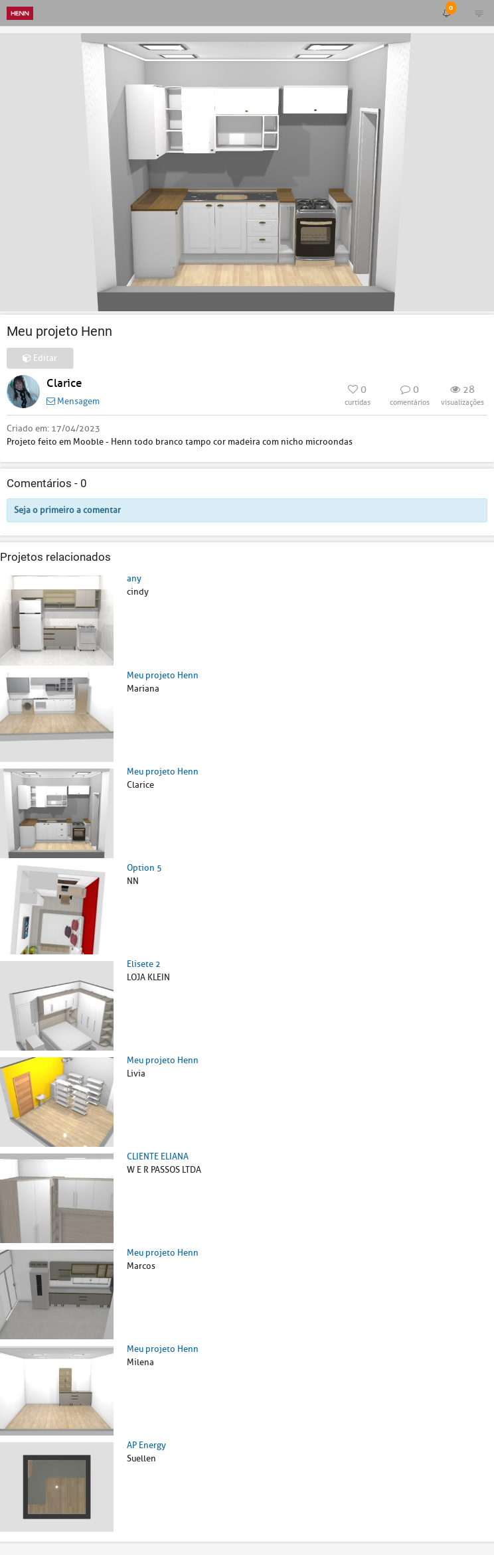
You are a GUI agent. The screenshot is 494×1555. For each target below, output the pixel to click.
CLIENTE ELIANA (158, 1156)
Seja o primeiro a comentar (67, 510)
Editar (40, 358)
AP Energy (146, 1445)
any (134, 578)
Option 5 (144, 867)
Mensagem (73, 401)
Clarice (64, 383)
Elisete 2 (144, 964)
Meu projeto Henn (163, 675)
